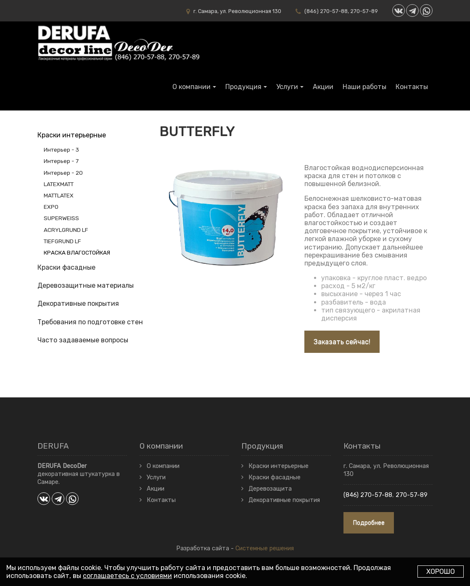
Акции (323, 87)
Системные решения (264, 548)
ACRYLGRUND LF (66, 229)
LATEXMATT (59, 184)
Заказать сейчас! (342, 342)
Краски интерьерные (71, 135)
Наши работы (364, 87)
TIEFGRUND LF (62, 241)
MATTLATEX (59, 195)
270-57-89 (364, 11)
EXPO (51, 206)
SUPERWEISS (61, 218)
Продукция (243, 87)
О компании (191, 87)
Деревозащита (270, 488)
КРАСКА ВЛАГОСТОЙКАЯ (77, 252)
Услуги (287, 87)
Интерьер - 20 (63, 172)
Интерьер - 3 (61, 149)
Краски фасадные (66, 267)
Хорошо (440, 571)
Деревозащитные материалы (85, 285)
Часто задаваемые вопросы (82, 340)
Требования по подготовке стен (90, 322)
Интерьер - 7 (61, 161)
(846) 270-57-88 (326, 11)
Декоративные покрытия (78, 303)
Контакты (412, 87)
